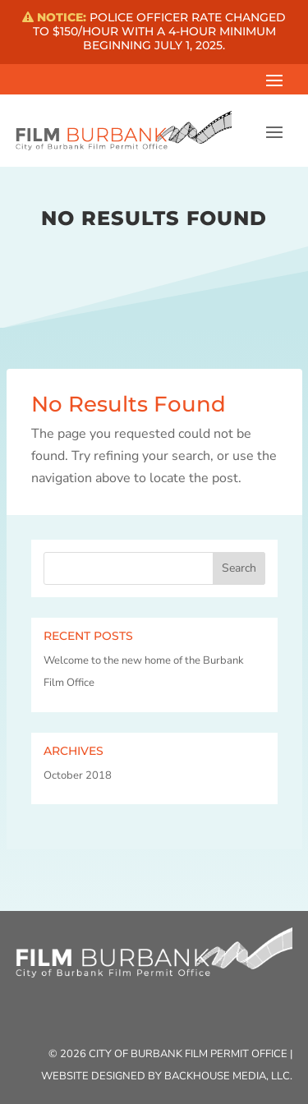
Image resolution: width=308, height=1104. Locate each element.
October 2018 (78, 775)
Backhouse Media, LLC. (228, 1076)
